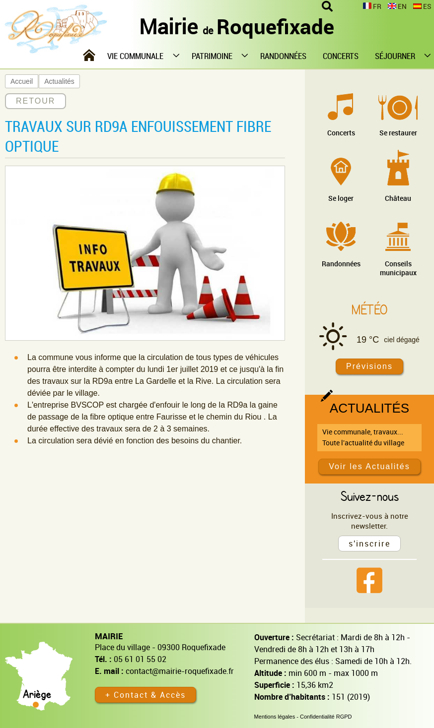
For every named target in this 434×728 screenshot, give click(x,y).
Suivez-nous (370, 495)
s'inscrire (369, 543)
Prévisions (369, 366)
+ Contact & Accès (145, 694)
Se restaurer (398, 132)
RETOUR (35, 101)
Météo (369, 309)
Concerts (341, 132)
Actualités (59, 81)
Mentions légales (274, 717)
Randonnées (341, 263)
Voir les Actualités (369, 466)
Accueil (21, 81)
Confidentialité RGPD (326, 717)
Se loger (341, 198)
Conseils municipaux (398, 268)
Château (398, 198)
